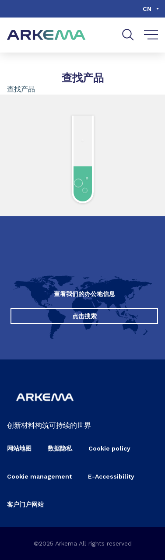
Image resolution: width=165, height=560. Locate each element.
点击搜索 (84, 316)
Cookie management (39, 476)
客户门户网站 (25, 504)
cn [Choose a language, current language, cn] (147, 8)
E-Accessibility (111, 476)
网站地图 (19, 448)
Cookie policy (109, 448)
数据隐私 (60, 448)
